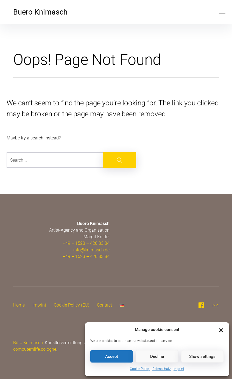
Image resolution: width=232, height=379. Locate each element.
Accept (111, 356)
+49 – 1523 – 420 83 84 (86, 243)
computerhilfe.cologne (34, 349)
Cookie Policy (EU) (71, 305)
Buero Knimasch (40, 12)
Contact (104, 305)
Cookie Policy (140, 369)
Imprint (179, 369)
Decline (157, 356)
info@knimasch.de (91, 249)
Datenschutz (161, 369)
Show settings (202, 356)
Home (19, 305)
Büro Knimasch (28, 342)
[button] (221, 329)
